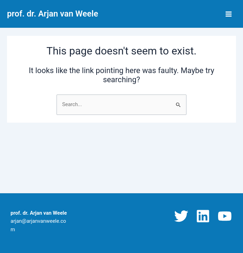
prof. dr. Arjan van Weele (52, 14)
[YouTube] (225, 216)
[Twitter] (181, 216)
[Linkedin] (203, 216)
